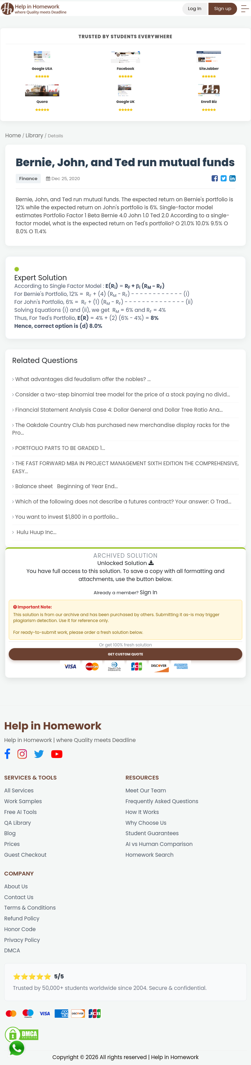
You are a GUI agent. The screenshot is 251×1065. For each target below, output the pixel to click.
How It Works (142, 812)
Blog (10, 834)
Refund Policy (21, 919)
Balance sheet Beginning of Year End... (66, 486)
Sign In (148, 592)
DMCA (12, 951)
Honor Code (20, 930)
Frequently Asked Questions (162, 801)
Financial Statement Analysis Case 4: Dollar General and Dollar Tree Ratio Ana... (119, 409)
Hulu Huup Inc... (36, 532)
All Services (19, 790)
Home (13, 135)
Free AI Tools (20, 812)
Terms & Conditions (30, 908)
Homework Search (150, 855)
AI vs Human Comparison (159, 844)
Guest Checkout (25, 855)
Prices (12, 844)
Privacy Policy (22, 940)
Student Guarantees (152, 834)
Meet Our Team (146, 790)
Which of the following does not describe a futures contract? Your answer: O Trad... (123, 502)
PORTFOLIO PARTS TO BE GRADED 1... (60, 448)
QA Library (17, 823)
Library (35, 135)
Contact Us (18, 897)
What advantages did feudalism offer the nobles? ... (83, 379)
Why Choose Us (146, 823)
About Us (16, 886)
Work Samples (23, 801)
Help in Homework (52, 726)
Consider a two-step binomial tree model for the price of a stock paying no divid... (123, 394)
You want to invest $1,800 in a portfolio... (67, 517)
